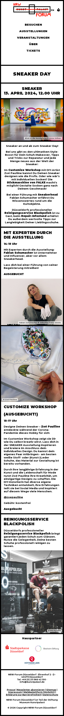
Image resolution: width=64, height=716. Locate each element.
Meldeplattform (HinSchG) (39, 692)
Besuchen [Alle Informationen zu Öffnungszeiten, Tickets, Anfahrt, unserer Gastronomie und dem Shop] (33, 24)
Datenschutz (50, 694)
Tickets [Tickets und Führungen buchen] (33, 50)
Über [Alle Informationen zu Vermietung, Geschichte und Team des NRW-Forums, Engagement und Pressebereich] (33, 44)
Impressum (15, 692)
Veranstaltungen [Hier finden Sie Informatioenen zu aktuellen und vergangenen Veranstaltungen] (33, 37)
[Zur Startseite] (32, 10)
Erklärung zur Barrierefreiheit (23, 694)
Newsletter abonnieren (31, 689)
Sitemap (51, 689)
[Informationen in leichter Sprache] (58, 11)
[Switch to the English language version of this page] (52, 10)
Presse (11, 689)
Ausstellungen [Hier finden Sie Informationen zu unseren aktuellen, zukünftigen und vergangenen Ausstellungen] (33, 31)
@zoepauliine (13, 497)
